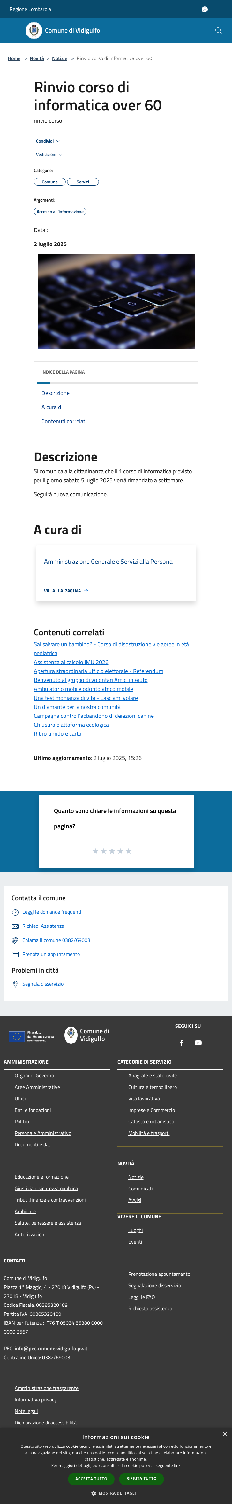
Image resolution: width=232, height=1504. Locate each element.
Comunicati (140, 1188)
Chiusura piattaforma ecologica (71, 724)
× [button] (224, 1434)
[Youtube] (198, 1043)
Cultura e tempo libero (152, 1087)
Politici (22, 1121)
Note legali (26, 1411)
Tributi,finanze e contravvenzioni (50, 1200)
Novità (37, 58)
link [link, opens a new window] (177, 1465)
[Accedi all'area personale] (204, 9)
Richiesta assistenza (150, 1308)
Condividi (49, 141)
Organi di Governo (34, 1075)
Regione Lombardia (30, 9)
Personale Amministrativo (43, 1133)
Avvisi (134, 1200)
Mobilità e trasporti (149, 1133)
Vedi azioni (50, 155)
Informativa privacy (36, 1399)
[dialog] (116, 1466)
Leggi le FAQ (141, 1297)
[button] (116, 1493)
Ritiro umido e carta (57, 733)
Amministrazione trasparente (47, 1388)
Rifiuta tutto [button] (141, 1478)
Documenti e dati (33, 1144)
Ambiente (25, 1211)
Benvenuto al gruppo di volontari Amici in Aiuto (91, 680)
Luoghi (135, 1230)
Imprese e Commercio (151, 1110)
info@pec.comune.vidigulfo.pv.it (51, 1348)
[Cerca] (218, 31)
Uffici (20, 1098)
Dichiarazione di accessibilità (46, 1422)
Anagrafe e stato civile (152, 1075)
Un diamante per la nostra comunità (77, 706)
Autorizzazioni (30, 1234)
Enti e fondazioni (33, 1110)
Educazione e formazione (42, 1177)
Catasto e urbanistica (151, 1121)
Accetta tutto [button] (91, 1479)
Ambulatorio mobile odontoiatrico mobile (83, 689)
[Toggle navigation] (13, 30)
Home (14, 58)
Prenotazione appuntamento (159, 1274)
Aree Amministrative (37, 1087)
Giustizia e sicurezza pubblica (46, 1188)
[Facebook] (181, 1043)
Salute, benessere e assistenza (48, 1223)
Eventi (135, 1241)
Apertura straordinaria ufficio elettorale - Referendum (98, 671)
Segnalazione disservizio (154, 1285)
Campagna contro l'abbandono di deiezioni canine (94, 715)
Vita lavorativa (144, 1098)
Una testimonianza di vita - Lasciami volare (86, 698)
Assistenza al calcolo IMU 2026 (71, 662)
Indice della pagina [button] (63, 371)
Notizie (59, 58)
